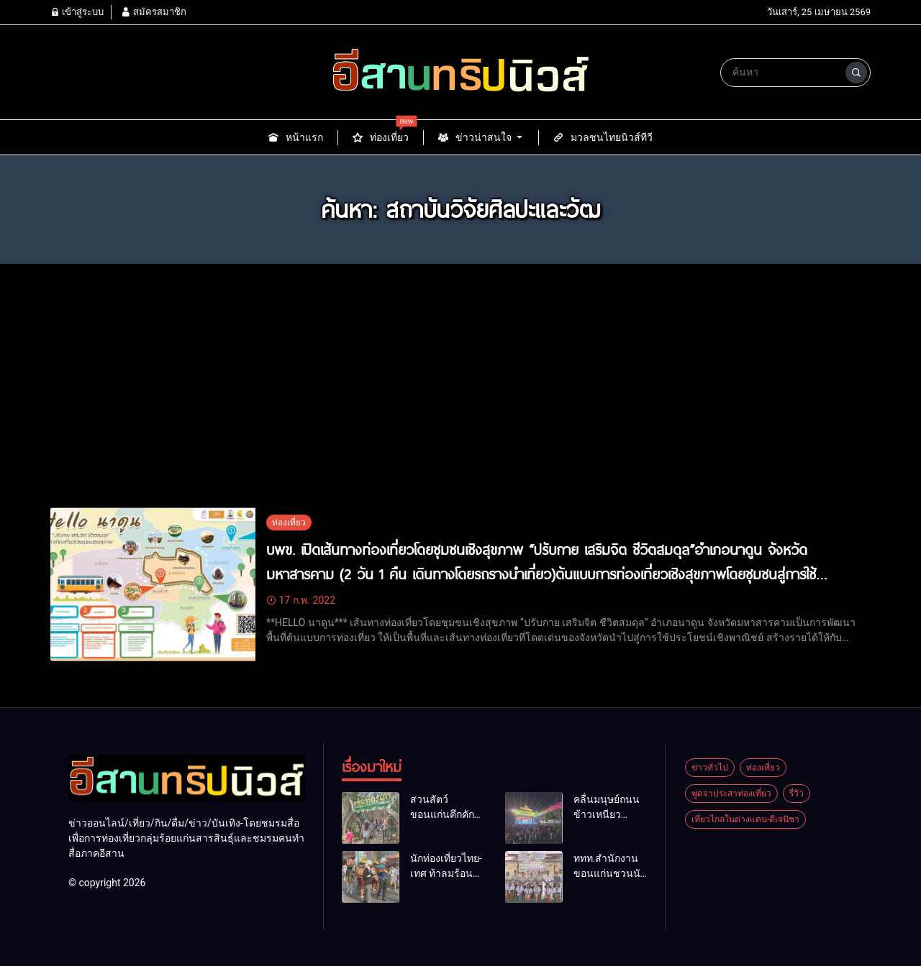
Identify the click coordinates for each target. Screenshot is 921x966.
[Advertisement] (460, 399)
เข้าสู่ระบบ (77, 11)
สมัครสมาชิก (153, 11)
